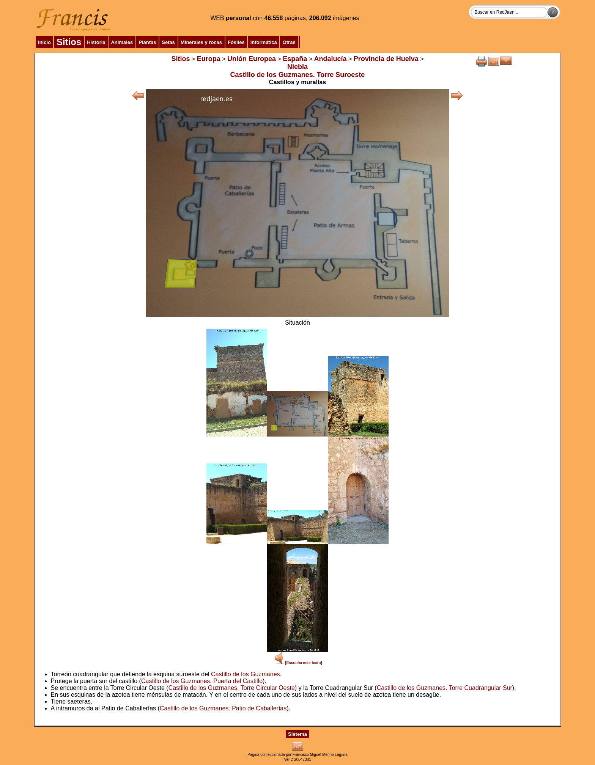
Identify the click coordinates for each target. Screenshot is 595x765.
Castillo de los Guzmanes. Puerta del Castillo (202, 681)
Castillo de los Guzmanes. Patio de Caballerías (223, 708)
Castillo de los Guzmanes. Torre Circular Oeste (231, 688)
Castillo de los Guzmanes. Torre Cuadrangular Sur (444, 688)
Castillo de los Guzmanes (245, 674)
